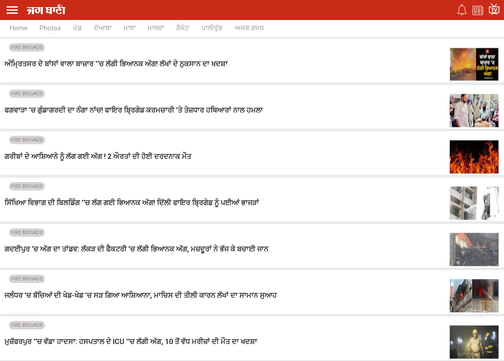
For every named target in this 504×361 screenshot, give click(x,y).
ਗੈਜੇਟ (182, 28)
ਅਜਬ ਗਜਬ (249, 28)
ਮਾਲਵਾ (156, 28)
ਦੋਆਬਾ (102, 28)
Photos (50, 28)
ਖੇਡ (77, 28)
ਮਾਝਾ (129, 28)
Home (19, 28)
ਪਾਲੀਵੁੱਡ (212, 28)
